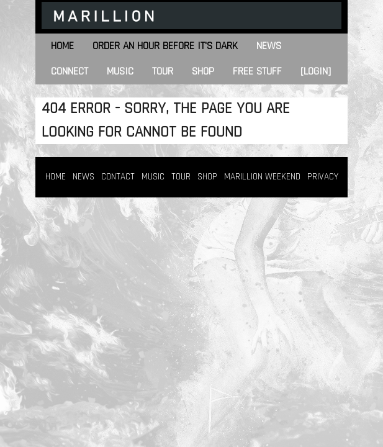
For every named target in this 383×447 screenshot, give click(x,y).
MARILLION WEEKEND (262, 177)
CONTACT (118, 177)
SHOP (207, 177)
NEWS (83, 177)
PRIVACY (322, 177)
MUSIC (153, 177)
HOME (55, 177)
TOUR (181, 177)
